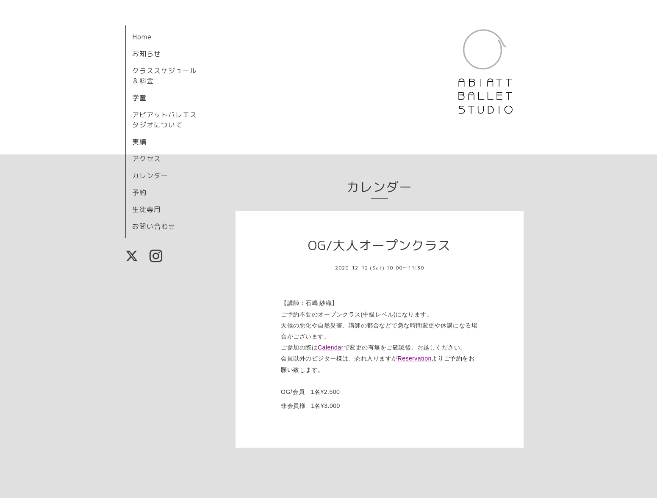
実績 (139, 141)
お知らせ (146, 53)
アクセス (146, 158)
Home (142, 36)
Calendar (331, 347)
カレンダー (150, 175)
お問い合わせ (153, 226)
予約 (139, 192)
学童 (139, 97)
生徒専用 (146, 209)
